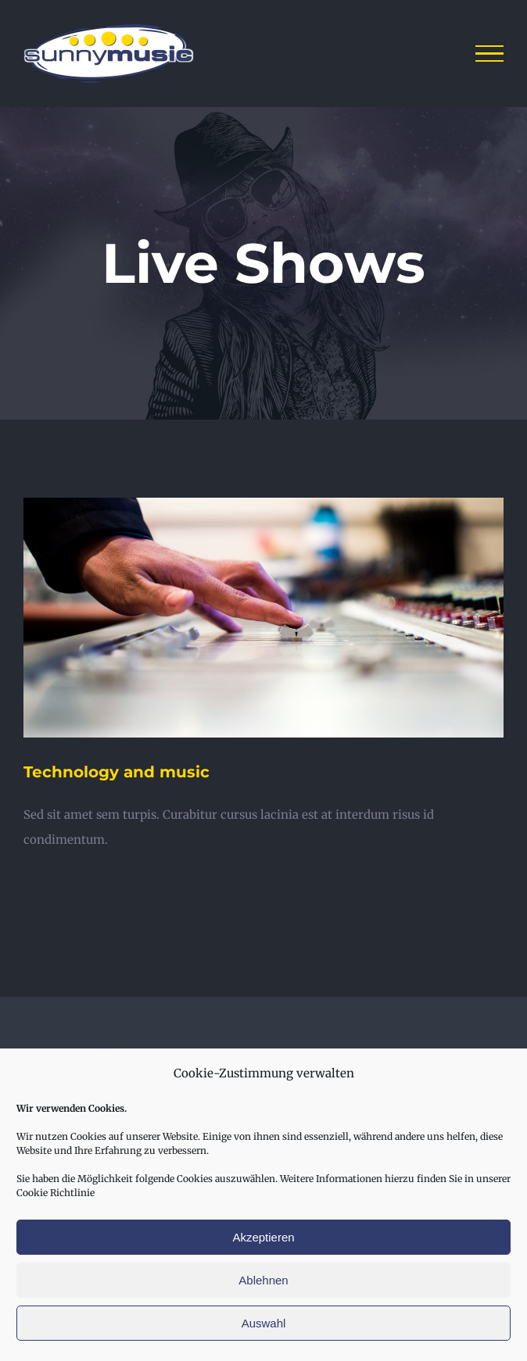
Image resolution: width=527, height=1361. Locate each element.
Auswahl (264, 1323)
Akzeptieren (263, 1237)
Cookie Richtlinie (55, 1192)
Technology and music (116, 772)
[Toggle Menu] (490, 54)
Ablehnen (263, 1280)
